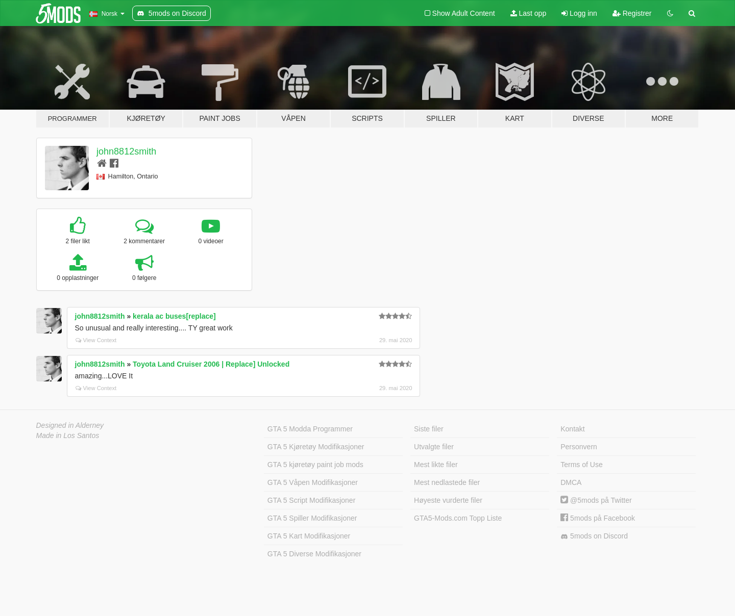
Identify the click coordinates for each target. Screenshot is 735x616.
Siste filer (429, 429)
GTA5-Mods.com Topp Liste (458, 518)
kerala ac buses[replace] (174, 316)
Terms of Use (581, 464)
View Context (96, 340)
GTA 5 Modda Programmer (310, 429)
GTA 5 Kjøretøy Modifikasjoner (315, 447)
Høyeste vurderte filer (448, 500)
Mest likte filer (436, 464)
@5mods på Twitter (595, 500)
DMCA (570, 482)
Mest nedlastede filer (447, 482)
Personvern (578, 447)
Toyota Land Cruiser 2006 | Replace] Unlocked (211, 364)
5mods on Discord (594, 536)
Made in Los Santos (68, 435)
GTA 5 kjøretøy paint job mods (315, 464)
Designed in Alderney (70, 425)
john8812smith (126, 151)
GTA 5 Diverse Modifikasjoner (314, 554)
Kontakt (572, 429)
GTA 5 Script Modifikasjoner (311, 500)
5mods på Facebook (597, 518)
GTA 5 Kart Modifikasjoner (308, 536)
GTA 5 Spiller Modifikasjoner (312, 518)
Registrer (632, 13)
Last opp (528, 13)
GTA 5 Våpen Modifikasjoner (312, 482)
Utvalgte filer (434, 447)
